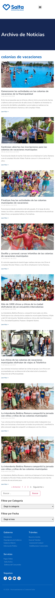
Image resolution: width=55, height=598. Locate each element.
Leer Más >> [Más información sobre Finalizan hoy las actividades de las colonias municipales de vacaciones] (5, 218)
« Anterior (15, 487)
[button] (40, 7)
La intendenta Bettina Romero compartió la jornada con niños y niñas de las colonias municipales (27, 414)
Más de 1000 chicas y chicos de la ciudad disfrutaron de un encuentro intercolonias (22, 305)
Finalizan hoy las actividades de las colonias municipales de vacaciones (23, 201)
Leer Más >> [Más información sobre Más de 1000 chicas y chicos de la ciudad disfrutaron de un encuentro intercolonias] (5, 324)
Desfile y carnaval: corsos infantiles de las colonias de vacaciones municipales (27, 255)
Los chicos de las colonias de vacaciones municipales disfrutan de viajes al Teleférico (23, 361)
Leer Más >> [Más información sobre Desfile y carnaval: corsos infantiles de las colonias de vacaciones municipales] (5, 269)
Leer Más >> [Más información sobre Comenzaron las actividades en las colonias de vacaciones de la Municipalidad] (5, 111)
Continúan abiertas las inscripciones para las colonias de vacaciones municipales (24, 148)
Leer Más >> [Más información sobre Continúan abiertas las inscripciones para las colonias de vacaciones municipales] (5, 165)
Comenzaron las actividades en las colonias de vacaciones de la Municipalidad (25, 92)
